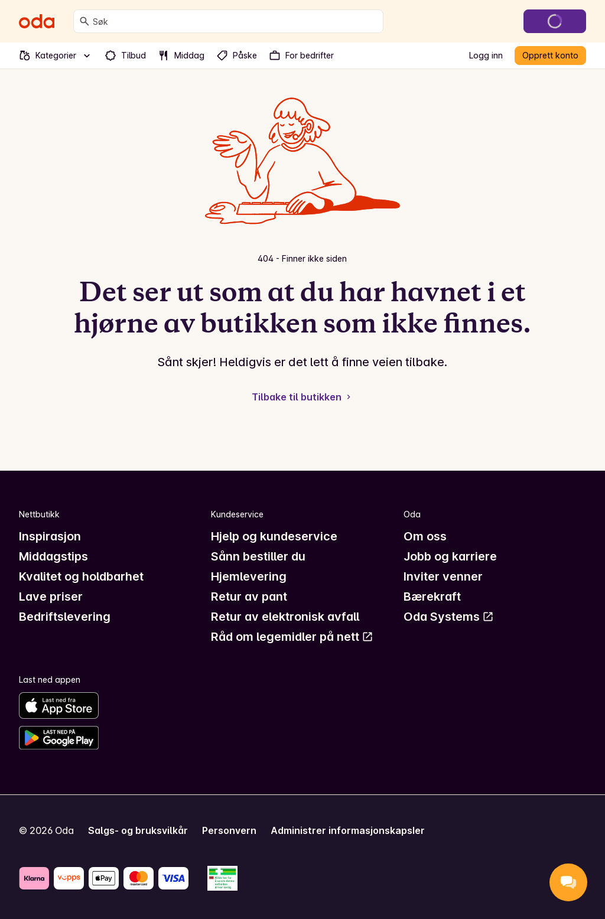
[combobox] (235, 21)
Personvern (229, 830)
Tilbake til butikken (302, 397)
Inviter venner (443, 576)
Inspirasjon (50, 536)
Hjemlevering (249, 576)
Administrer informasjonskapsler (348, 830)
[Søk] (84, 21)
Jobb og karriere (450, 556)
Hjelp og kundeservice (274, 536)
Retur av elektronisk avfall (285, 617)
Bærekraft (432, 596)
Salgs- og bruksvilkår (138, 830)
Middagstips (53, 556)
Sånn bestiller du (258, 556)
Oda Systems (449, 617)
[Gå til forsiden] (36, 21)
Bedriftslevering (64, 617)
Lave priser (51, 596)
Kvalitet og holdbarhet (81, 576)
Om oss (425, 536)
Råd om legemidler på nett (292, 637)
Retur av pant (249, 596)
